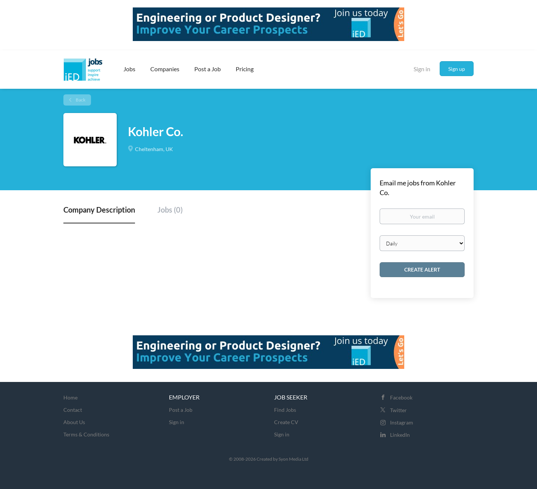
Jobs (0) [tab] (170, 209)
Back (80, 100)
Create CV (286, 422)
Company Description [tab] (99, 209)
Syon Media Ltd (293, 459)
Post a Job (180, 410)
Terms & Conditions (86, 434)
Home (70, 397)
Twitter (398, 410)
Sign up (456, 69)
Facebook (401, 397)
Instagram (401, 422)
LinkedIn (400, 435)
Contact (72, 410)
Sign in (422, 68)
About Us (74, 422)
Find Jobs (285, 410)
